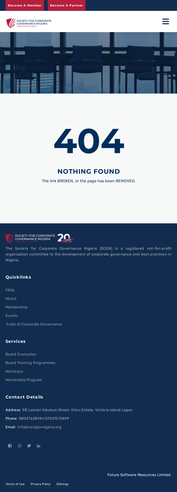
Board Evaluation (21, 354)
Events (12, 315)
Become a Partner (66, 5)
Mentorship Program (24, 380)
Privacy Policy (40, 484)
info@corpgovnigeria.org (39, 427)
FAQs (10, 290)
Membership (17, 307)
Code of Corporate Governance (34, 324)
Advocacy (14, 371)
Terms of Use (15, 484)
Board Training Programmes (31, 363)
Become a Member (25, 5)
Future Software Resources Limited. (139, 475)
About (11, 298)
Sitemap (62, 484)
